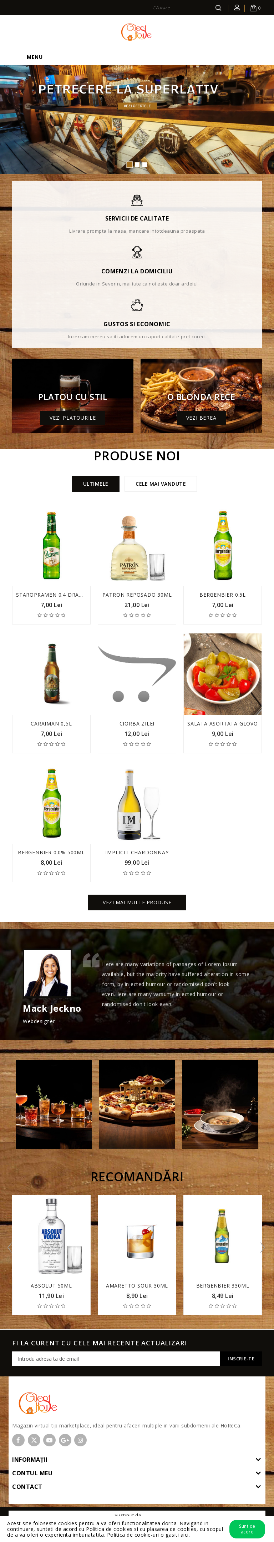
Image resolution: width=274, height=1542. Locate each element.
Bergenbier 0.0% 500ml (51, 852)
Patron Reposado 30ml (137, 594)
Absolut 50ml (51, 1285)
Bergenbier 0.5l (222, 594)
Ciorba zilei (137, 723)
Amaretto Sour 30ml (137, 1285)
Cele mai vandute (161, 483)
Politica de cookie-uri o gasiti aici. (148, 1534)
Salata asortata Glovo (222, 723)
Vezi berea (201, 417)
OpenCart (154, 1515)
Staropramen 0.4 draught (55, 594)
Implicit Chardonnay (136, 852)
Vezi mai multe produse (137, 902)
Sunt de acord (247, 1529)
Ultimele (95, 483)
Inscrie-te (241, 1358)
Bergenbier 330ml (222, 1285)
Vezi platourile (73, 417)
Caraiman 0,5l (51, 723)
